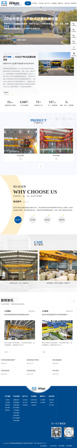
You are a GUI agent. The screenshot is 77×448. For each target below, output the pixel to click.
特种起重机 (16, 420)
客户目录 (25, 402)
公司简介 (7, 400)
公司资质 (7, 402)
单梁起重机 (16, 402)
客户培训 (51, 405)
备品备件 (34, 405)
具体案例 (25, 405)
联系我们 (7, 410)
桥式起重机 (16, 407)
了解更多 (9, 36)
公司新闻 (42, 400)
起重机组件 (16, 400)
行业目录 (25, 400)
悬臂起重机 (16, 415)
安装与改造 (34, 400)
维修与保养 (34, 402)
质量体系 (7, 405)
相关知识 (51, 400)
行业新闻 (42, 402)
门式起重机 (16, 410)
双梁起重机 (16, 405)
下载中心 (51, 402)
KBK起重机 (16, 412)
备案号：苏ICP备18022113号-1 (37, 443)
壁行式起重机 (16, 418)
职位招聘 (7, 407)
